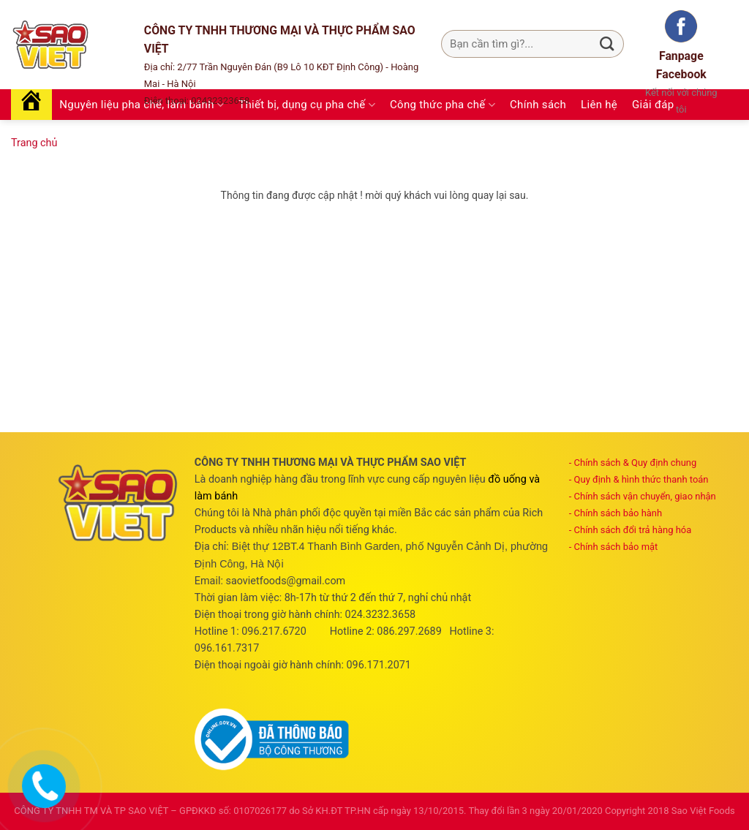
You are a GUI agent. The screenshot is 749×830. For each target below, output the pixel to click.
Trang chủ (34, 143)
